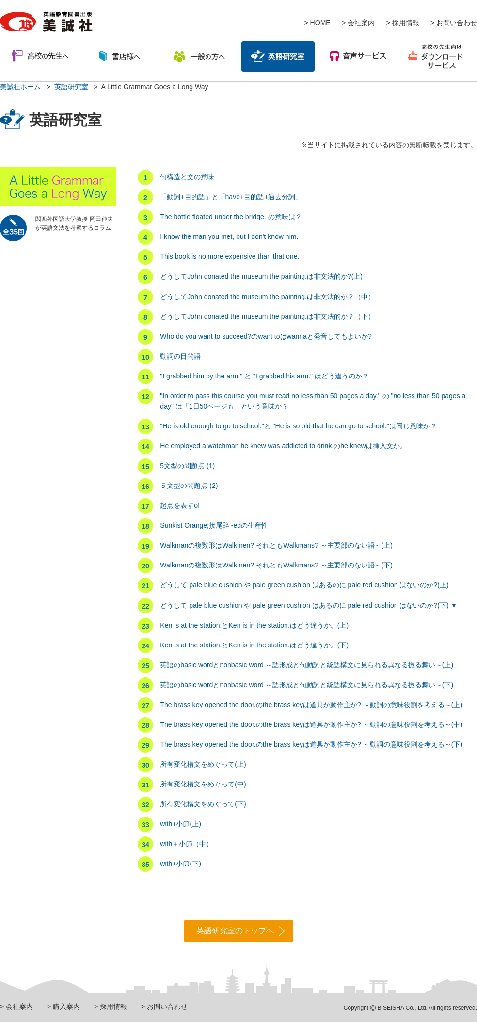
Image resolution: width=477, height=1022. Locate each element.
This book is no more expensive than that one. (229, 256)
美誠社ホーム (20, 87)
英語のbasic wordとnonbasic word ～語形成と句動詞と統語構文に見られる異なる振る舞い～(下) (306, 685)
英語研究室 (71, 87)
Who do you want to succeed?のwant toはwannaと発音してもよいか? (265, 336)
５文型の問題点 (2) (189, 485)
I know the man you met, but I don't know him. (229, 236)
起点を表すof (180, 505)
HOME (320, 23)
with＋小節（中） (186, 844)
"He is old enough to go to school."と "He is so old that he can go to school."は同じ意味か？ (298, 426)
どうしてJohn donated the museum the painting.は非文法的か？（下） (267, 316)
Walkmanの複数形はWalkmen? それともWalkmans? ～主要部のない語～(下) (276, 565)
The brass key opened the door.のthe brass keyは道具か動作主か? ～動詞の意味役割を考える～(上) (311, 704)
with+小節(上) (180, 824)
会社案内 (361, 23)
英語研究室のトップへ (235, 931)
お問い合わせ (456, 23)
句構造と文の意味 (187, 177)
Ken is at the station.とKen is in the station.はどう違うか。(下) (254, 645)
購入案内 (66, 1006)
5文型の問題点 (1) (187, 466)
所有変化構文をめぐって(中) (203, 784)
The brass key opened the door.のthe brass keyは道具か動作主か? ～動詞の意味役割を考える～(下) (311, 744)
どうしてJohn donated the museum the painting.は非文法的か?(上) (261, 276)
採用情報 (405, 23)
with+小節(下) (180, 863)
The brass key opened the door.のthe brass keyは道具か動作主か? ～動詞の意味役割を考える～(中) (311, 724)
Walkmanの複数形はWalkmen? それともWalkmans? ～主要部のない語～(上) (276, 545)
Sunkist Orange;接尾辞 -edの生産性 (214, 525)
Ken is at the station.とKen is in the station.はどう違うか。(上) (254, 625)
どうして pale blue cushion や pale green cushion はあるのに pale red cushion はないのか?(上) (304, 585)
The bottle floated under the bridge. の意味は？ (231, 216)
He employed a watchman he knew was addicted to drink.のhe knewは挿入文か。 (283, 446)
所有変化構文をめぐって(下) (203, 804)
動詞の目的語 (180, 356)
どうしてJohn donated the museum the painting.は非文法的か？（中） (267, 296)
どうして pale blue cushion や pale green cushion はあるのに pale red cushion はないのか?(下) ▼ (308, 605)
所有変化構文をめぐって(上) (203, 764)
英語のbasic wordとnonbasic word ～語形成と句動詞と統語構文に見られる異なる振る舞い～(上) (306, 665)
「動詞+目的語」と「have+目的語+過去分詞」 (231, 197)
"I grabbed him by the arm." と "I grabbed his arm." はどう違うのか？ (264, 376)
